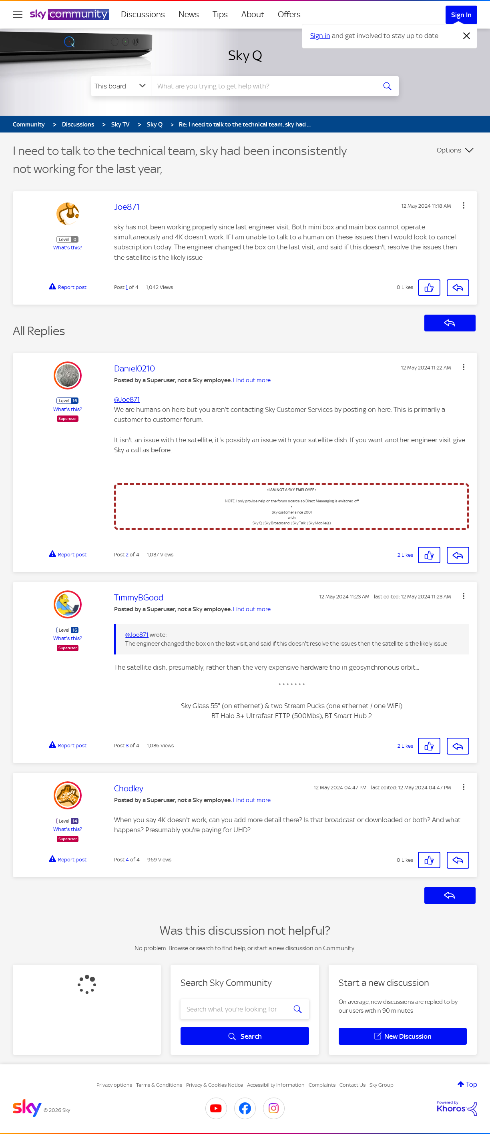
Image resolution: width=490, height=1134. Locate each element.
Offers (289, 14)
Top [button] (471, 1084)
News (189, 14)
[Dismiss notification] (466, 36)
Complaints (322, 1085)
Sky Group (382, 1085)
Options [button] (449, 150)
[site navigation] (17, 14)
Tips (220, 14)
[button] (463, 205)
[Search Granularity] (121, 86)
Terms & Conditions (159, 1085)
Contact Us (352, 1085)
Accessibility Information (276, 1085)
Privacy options (114, 1085)
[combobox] (262, 86)
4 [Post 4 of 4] (127, 860)
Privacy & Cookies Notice (214, 1085)
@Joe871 (127, 399)
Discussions (143, 14)
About (252, 14)
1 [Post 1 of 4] (127, 287)
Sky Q (245, 55)
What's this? (67, 248)
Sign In (461, 15)
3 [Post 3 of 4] (127, 746)
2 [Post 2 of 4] (127, 555)
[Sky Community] (69, 14)
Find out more (252, 380)
